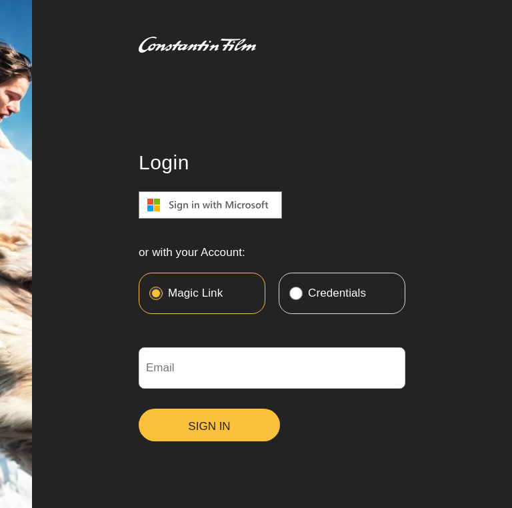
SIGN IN (209, 426)
